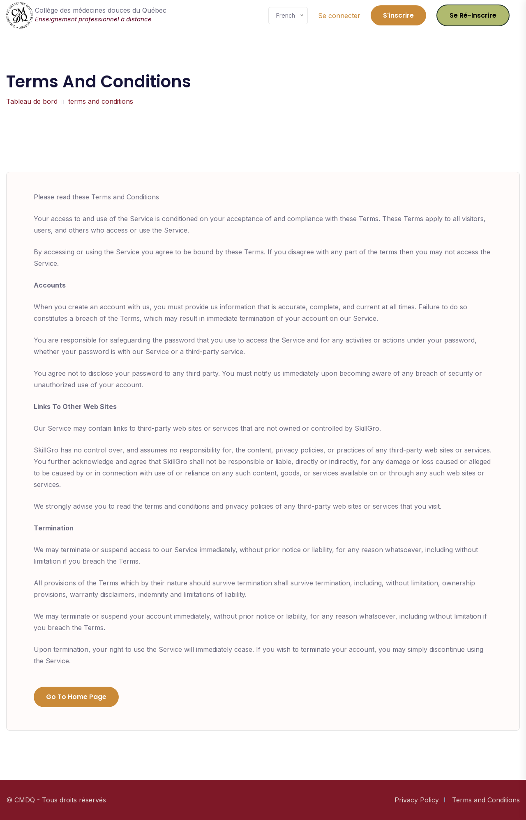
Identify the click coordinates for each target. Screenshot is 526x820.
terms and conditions (100, 101)
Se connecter (339, 15)
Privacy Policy (416, 800)
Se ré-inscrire (473, 15)
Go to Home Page (76, 696)
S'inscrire (398, 15)
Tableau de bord (32, 101)
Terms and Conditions (486, 800)
